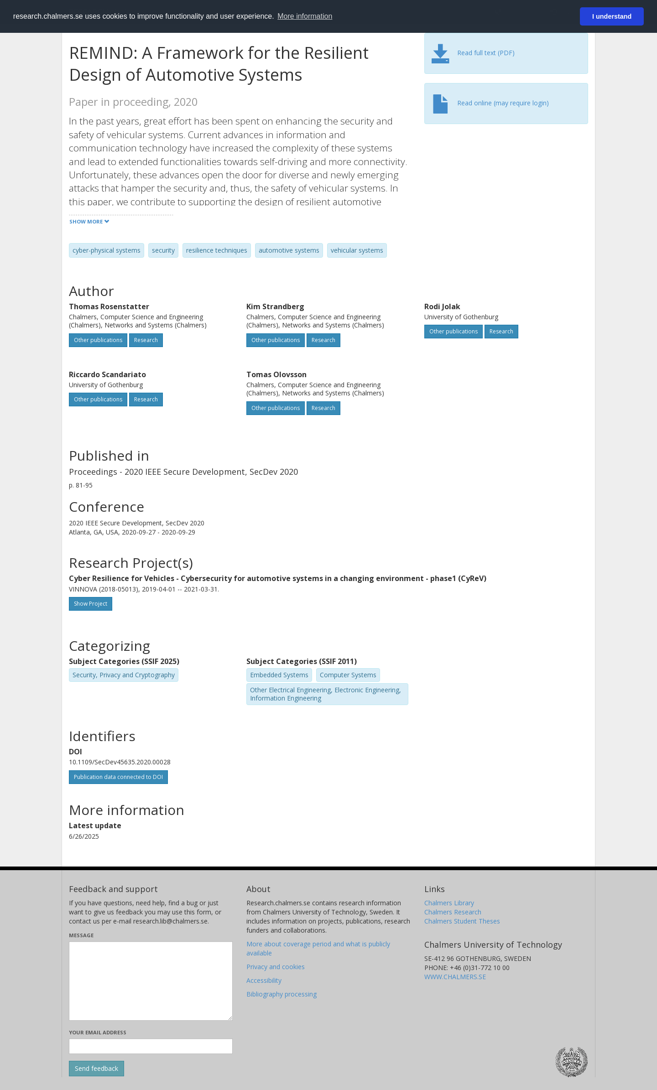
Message (81, 935)
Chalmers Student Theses (462, 921)
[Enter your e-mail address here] (151, 1046)
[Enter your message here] (151, 981)
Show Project (90, 603)
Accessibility (264, 980)
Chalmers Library (449, 902)
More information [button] (304, 16)
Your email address (97, 1032)
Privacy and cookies (275, 966)
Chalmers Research (452, 912)
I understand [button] (611, 16)
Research (146, 340)
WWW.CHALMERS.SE (455, 976)
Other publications (98, 340)
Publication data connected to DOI (118, 777)
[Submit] (96, 1068)
